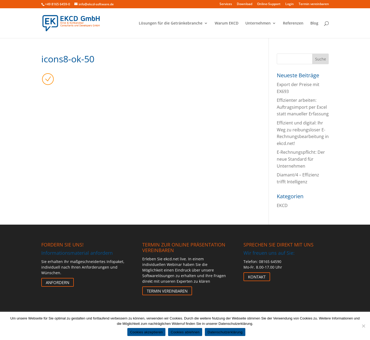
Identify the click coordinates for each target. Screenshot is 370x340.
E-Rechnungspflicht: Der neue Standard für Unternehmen (301, 159)
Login (289, 4)
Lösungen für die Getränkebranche (170, 23)
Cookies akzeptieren (146, 332)
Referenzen (293, 23)
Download (244, 4)
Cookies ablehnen (185, 332)
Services (225, 4)
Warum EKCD (226, 23)
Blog (314, 23)
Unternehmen (258, 23)
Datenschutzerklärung (225, 332)
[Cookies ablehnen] (363, 326)
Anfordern (57, 282)
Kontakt (257, 277)
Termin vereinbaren (314, 4)
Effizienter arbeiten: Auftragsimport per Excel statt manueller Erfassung (303, 107)
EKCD (282, 205)
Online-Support (268, 4)
